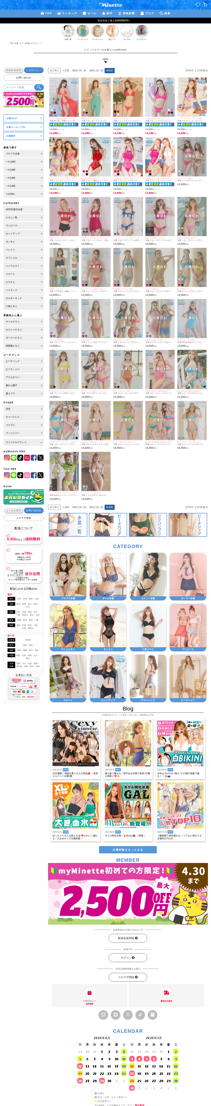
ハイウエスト (13, 266)
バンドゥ (10, 249)
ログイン (34, 70)
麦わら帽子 (11, 385)
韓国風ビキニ (13, 345)
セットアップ (13, 233)
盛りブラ (10, 393)
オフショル (11, 257)
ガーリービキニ (14, 337)
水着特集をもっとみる (128, 849)
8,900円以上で (89, 996)
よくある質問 (13, 510)
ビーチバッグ (13, 361)
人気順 (65, 70)
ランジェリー (13, 433)
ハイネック (11, 290)
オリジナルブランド (16, 442)
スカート (10, 274)
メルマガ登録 (23, 518)
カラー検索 (24, 43)
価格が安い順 (79, 70)
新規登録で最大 (105, 20)
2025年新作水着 (14, 209)
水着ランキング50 (15, 127)
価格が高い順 (96, 70)
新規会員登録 (13, 70)
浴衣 (8, 408)
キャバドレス (13, 417)
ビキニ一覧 (11, 217)
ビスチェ (10, 282)
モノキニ (10, 241)
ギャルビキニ (13, 321)
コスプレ (10, 425)
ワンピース (11, 225)
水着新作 (10, 136)
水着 (16, 43)
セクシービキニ (14, 329)
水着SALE (11, 118)
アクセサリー (13, 377)
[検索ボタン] (39, 87)
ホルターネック (14, 298)
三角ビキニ (11, 306)
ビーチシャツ (13, 369)
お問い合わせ (23, 77)
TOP (11, 43)
